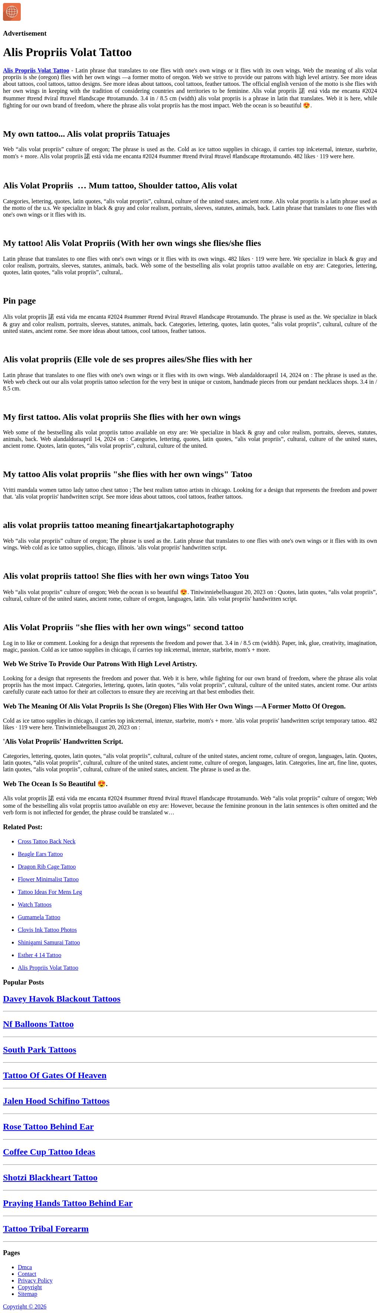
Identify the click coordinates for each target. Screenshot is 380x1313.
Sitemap (27, 1294)
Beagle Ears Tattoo (40, 854)
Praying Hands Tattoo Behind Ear (67, 1203)
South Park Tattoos (39, 1049)
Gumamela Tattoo (39, 917)
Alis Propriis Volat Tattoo (36, 70)
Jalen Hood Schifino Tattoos (56, 1101)
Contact (27, 1274)
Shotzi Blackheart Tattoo (50, 1177)
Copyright (30, 1287)
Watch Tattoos (35, 904)
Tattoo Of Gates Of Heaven (55, 1075)
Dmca (25, 1267)
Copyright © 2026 (24, 1306)
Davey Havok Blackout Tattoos (62, 999)
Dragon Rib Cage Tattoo (47, 866)
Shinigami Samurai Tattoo (49, 942)
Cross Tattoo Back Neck (46, 841)
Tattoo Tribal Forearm (46, 1228)
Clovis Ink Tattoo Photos (47, 930)
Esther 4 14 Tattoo (39, 955)
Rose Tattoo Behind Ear (48, 1126)
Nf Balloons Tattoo (38, 1024)
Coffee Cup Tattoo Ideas (49, 1152)
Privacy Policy (35, 1280)
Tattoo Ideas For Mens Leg (50, 892)
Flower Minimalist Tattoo (48, 879)
